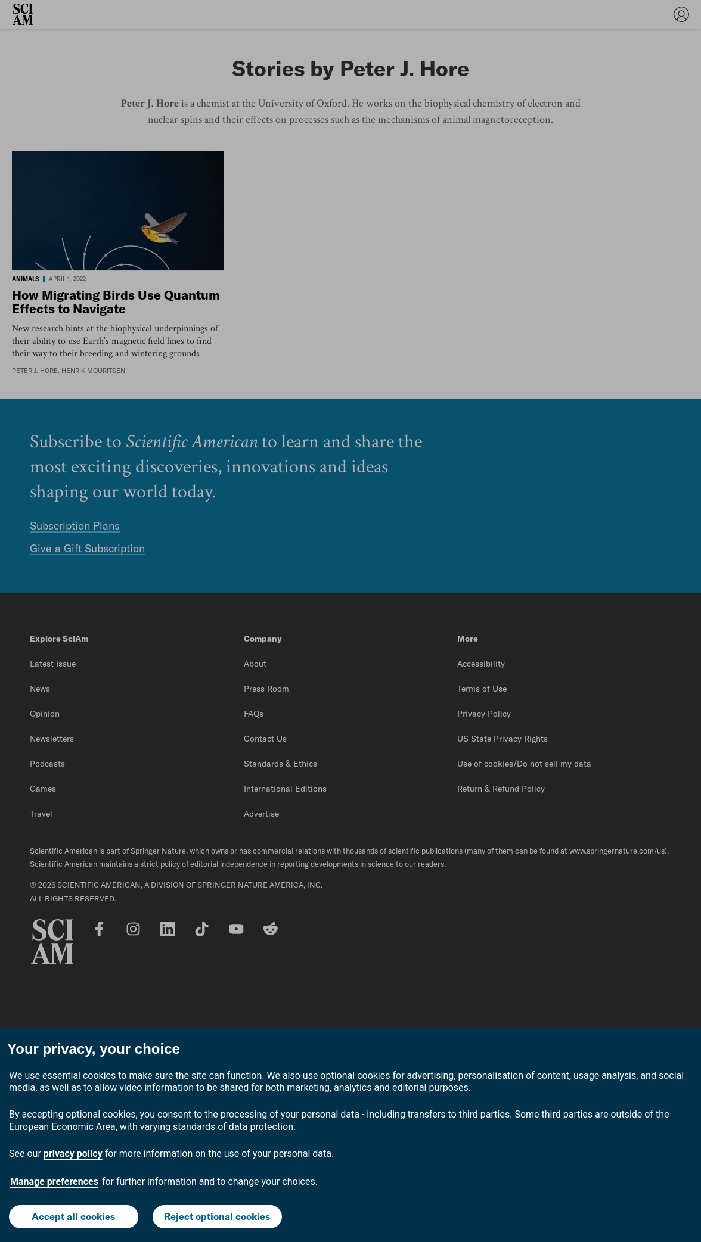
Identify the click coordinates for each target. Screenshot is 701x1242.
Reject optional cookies (217, 1216)
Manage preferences (54, 1181)
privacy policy (73, 1153)
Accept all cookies (73, 1216)
